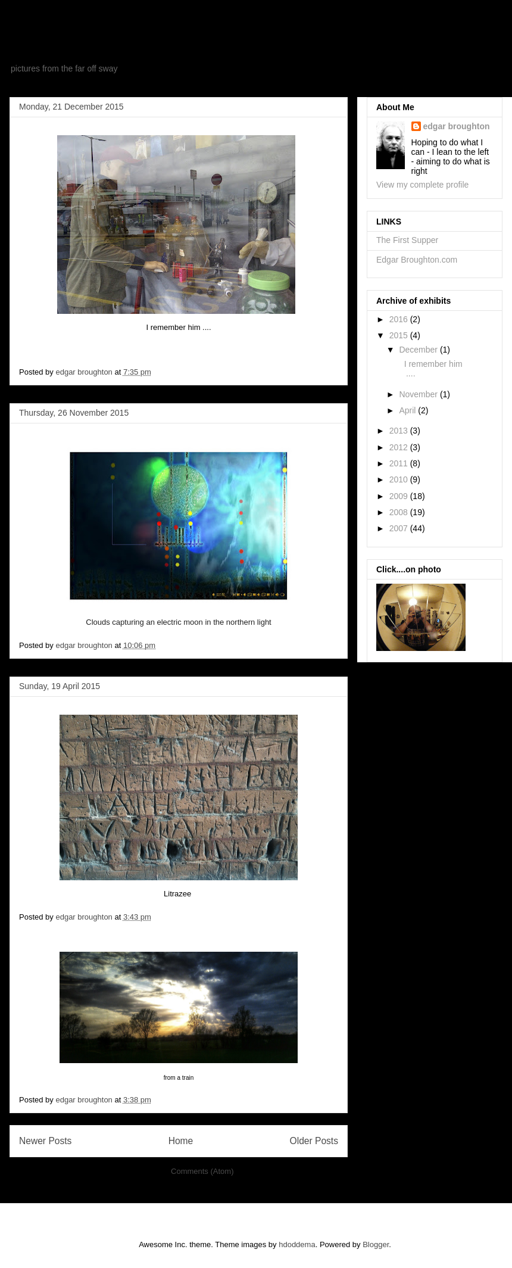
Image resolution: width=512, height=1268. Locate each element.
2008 (399, 512)
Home (180, 1141)
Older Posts (314, 1141)
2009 (399, 496)
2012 (399, 447)
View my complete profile (422, 184)
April (408, 410)
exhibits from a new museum (173, 44)
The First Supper (407, 240)
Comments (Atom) (202, 1171)
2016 (399, 319)
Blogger (376, 1244)
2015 (399, 335)
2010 (399, 479)
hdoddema (297, 1244)
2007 (399, 528)
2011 (399, 463)
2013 (399, 430)
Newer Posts (45, 1141)
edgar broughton (456, 126)
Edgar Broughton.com (416, 259)
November (419, 394)
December (419, 349)
